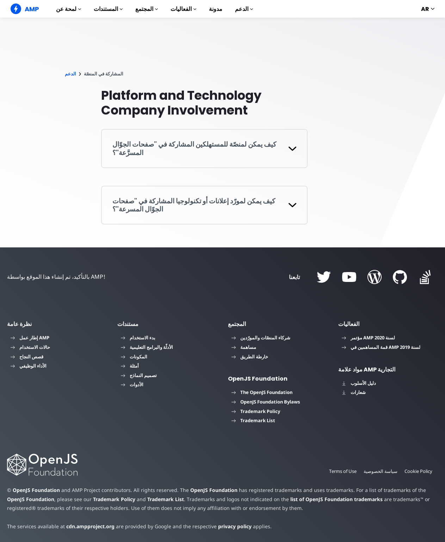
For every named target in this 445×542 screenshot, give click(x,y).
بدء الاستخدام (138, 337)
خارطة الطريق (249, 356)
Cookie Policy (418, 471)
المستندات (108, 9)
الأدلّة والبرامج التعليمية (147, 347)
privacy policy (229, 526)
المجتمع (146, 9)
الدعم (244, 9)
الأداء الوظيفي (29, 366)
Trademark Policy (255, 411)
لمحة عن (68, 9)
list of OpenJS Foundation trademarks (312, 499)
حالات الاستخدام (30, 347)
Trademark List (253, 420)
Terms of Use (342, 471)
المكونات (134, 356)
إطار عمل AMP (30, 337)
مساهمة (243, 347)
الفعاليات (183, 9)
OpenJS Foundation (36, 490)
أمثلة (130, 366)
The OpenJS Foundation (261, 392)
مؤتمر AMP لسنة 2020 (368, 337)
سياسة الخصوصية (380, 471)
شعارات (354, 392)
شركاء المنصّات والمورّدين (260, 337)
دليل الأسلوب (359, 383)
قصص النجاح (27, 356)
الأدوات (132, 384)
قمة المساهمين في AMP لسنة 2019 (381, 347)
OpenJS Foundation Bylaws (265, 402)
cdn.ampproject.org (88, 526)
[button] (204, 148)
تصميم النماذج (139, 375)
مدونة (215, 9)
